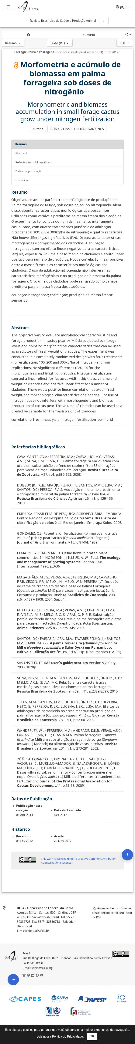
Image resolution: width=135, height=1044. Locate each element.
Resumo (11, 43)
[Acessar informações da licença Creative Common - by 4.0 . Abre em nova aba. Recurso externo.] (27, 859)
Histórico (21, 180)
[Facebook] (37, 975)
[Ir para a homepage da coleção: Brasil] (45, 7)
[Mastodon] (28, 975)
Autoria (38, 129)
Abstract (21, 152)
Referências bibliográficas (33, 162)
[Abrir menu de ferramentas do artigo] (13, 974)
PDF (122, 43)
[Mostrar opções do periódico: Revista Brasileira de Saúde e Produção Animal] (104, 20)
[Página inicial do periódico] (28, 34)
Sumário (89, 35)
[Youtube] (41, 975)
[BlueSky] (24, 975)
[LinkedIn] (32, 975)
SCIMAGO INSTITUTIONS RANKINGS (77, 129)
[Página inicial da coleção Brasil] (11, 961)
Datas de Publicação (28, 171)
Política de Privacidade (67, 1036)
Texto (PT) (57, 43)
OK (92, 1036)
